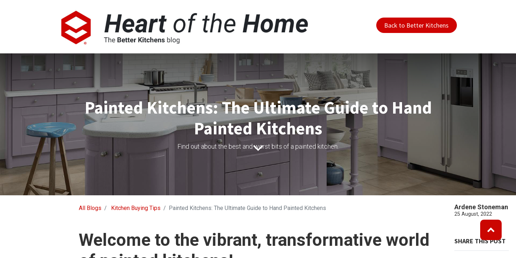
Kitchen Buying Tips (136, 208)
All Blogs (90, 208)
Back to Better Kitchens (416, 25)
